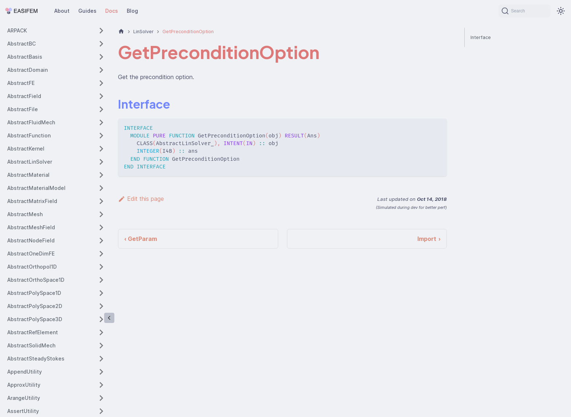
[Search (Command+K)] (525, 10)
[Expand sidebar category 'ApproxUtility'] (101, 385)
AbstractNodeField (31, 240)
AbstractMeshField (31, 227)
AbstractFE (21, 83)
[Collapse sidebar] (109, 318)
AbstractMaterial (28, 175)
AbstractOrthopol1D (32, 267)
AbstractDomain (27, 70)
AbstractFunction (29, 135)
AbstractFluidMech (31, 122)
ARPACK (17, 30)
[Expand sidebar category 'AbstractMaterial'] (101, 175)
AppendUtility (24, 372)
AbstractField (24, 96)
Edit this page (141, 198)
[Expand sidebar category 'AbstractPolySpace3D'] (101, 319)
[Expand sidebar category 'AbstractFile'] (101, 109)
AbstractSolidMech (31, 345)
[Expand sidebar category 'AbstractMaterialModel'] (101, 188)
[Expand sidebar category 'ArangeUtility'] (101, 398)
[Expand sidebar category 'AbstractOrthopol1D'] (101, 267)
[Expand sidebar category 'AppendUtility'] (101, 372)
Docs (111, 11)
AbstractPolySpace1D (34, 293)
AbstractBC (21, 43)
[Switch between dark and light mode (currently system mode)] (561, 11)
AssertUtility (23, 411)
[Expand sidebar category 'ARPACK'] (101, 30)
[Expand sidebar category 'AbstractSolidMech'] (101, 345)
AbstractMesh (25, 214)
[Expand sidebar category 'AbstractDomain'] (101, 70)
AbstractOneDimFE (31, 253)
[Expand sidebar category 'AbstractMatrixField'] (101, 201)
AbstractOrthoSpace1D (35, 280)
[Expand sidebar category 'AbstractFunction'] (101, 135)
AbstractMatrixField (32, 201)
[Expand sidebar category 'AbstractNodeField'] (101, 240)
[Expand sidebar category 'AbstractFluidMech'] (101, 122)
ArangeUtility (23, 398)
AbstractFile (22, 109)
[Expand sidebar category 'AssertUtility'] (101, 411)
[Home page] (121, 31)
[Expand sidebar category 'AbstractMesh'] (101, 214)
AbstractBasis (24, 57)
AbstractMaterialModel (36, 188)
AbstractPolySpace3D (34, 319)
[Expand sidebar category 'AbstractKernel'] (101, 149)
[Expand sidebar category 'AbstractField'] (101, 96)
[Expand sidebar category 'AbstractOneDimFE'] (101, 254)
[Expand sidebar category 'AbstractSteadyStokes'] (101, 359)
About (62, 11)
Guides (87, 11)
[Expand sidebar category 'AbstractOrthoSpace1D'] (101, 280)
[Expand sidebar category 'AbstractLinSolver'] (101, 162)
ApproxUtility (23, 385)
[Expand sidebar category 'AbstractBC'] (101, 44)
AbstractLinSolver (29, 162)
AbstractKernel (25, 148)
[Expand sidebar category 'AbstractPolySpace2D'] (101, 306)
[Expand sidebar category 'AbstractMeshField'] (101, 227)
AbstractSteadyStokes (35, 358)
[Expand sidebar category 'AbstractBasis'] (101, 57)
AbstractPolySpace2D (34, 306)
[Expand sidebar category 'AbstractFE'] (101, 83)
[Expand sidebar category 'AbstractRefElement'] (101, 332)
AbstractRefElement (32, 332)
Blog (132, 11)
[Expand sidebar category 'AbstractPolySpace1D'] (101, 293)
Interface (480, 37)
